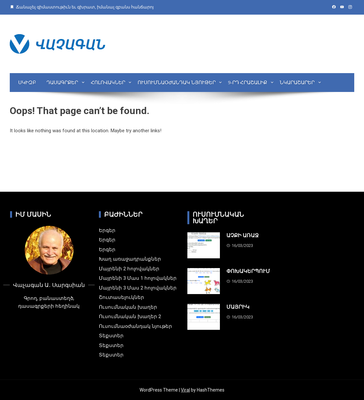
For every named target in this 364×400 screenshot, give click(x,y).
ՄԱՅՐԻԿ (237, 307)
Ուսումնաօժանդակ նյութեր (177, 82)
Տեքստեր (111, 336)
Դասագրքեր (62, 82)
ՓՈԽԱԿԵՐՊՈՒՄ (248, 271)
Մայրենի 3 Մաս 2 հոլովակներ (138, 288)
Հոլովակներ (108, 82)
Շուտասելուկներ (121, 297)
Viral (185, 390)
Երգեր (107, 230)
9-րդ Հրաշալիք (247, 82)
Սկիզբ (27, 82)
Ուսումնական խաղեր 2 (130, 316)
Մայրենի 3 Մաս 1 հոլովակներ (138, 278)
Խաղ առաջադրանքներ (130, 259)
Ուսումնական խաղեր (128, 307)
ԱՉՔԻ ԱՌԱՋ (242, 235)
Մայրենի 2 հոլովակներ (129, 269)
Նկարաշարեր (297, 82)
